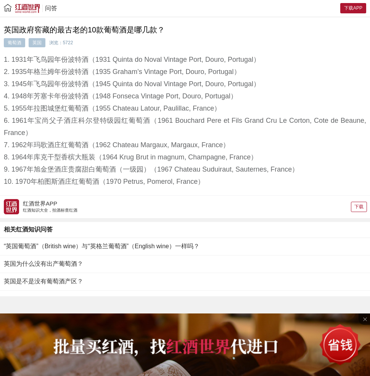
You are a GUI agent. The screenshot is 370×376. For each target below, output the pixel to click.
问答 (51, 8)
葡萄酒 (14, 42)
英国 (37, 42)
